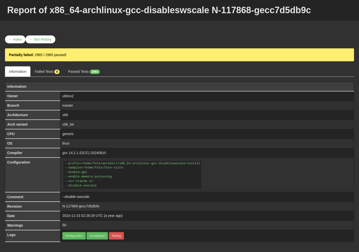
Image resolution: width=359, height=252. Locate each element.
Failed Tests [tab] (47, 72)
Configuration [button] (74, 236)
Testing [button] (116, 236)
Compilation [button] (97, 236)
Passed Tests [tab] (84, 72)
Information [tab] (17, 72)
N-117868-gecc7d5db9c (80, 206)
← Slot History (40, 39)
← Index (15, 39)
